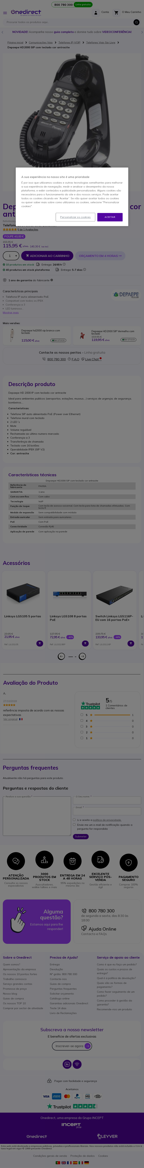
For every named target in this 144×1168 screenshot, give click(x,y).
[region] (72, 197)
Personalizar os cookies (75, 217)
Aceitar (110, 217)
